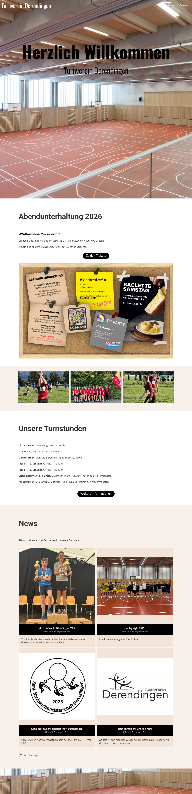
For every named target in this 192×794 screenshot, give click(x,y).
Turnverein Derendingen (26, 5)
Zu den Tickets (96, 255)
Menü (182, 5)
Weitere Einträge (29, 755)
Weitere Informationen (96, 493)
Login (167, 5)
